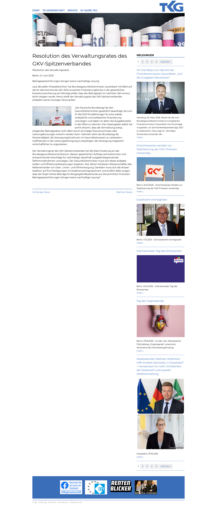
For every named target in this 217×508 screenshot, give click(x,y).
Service (73, 10)
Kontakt (52, 502)
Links (34, 502)
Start (36, 10)
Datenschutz (76, 502)
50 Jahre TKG (88, 10)
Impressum (62, 502)
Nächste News (124, 192)
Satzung (43, 502)
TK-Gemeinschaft (53, 10)
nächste (165, 61)
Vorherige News (41, 192)
